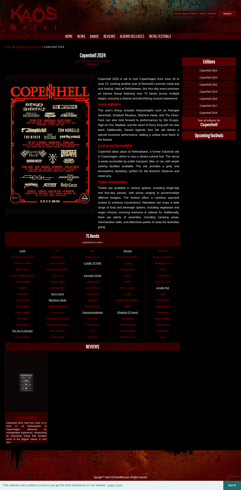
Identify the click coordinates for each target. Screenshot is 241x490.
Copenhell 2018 (208, 98)
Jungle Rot (162, 287)
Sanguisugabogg (92, 312)
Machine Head (57, 300)
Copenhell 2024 (208, 70)
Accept (127, 250)
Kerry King (57, 293)
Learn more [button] (114, 485)
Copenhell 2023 (26, 417)
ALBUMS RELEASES (132, 36)
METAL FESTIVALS (160, 36)
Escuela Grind (92, 275)
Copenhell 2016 (208, 112)
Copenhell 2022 (208, 84)
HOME (69, 36)
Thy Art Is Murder (22, 330)
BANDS (94, 36)
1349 (22, 250)
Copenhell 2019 (208, 91)
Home (8, 46)
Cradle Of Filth (92, 263)
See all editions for (209, 123)
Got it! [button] (232, 485)
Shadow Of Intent (127, 312)
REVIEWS (109, 36)
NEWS (81, 36)
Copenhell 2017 (208, 105)
